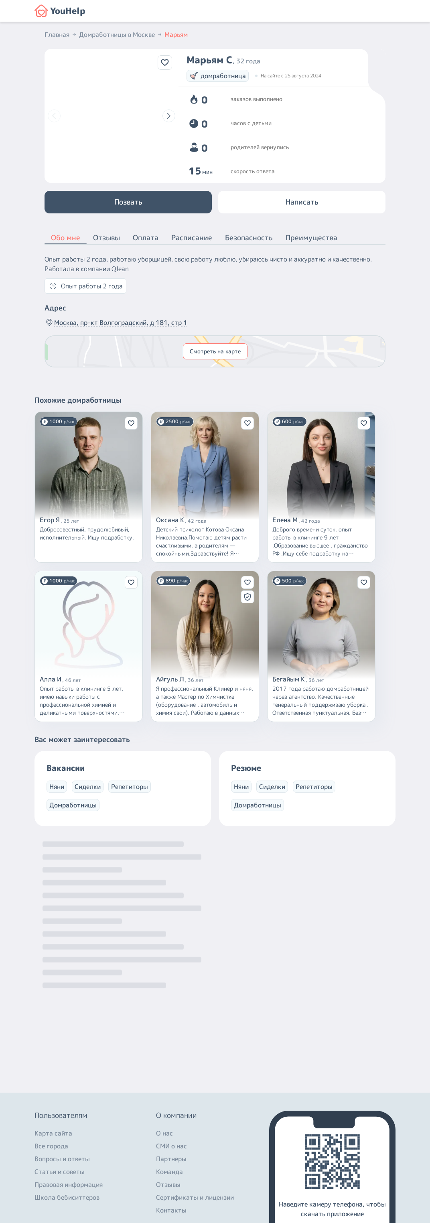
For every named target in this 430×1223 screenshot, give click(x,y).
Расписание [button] (191, 238)
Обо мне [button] (66, 238)
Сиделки (88, 786)
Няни (56, 786)
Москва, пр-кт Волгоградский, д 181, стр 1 (116, 322)
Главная (61, 34)
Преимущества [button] (311, 238)
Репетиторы (129, 786)
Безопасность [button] (249, 238)
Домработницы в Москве (121, 34)
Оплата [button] (145, 238)
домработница (217, 76)
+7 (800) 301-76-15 (66, 1149)
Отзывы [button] (106, 238)
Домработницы (73, 805)
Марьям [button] (176, 34)
